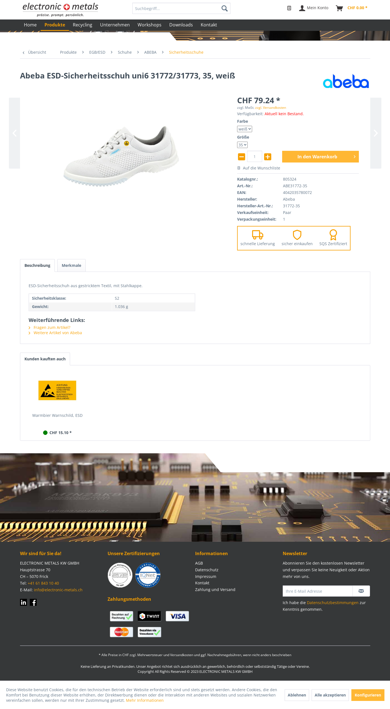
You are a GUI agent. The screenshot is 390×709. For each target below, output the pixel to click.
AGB (199, 563)
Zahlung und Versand (215, 589)
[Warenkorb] (352, 8)
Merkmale (71, 265)
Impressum (205, 576)
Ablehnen (297, 695)
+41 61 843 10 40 (43, 583)
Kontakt (202, 582)
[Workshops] (149, 24)
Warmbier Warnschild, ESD (57, 415)
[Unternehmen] (115, 24)
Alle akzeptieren (330, 695)
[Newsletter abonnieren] (361, 591)
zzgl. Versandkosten (270, 107)
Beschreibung (37, 265)
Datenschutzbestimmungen (333, 602)
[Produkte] (55, 25)
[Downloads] (181, 24)
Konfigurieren (368, 695)
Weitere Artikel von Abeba (55, 332)
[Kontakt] (209, 24)
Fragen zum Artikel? (49, 327)
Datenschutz (206, 569)
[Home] (30, 24)
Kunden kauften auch (45, 358)
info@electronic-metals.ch (58, 589)
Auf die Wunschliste (258, 168)
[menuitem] (181, 8)
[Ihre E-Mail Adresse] (318, 591)
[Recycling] (82, 24)
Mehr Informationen (145, 700)
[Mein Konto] (314, 8)
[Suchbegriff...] (181, 8)
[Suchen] (224, 8)
